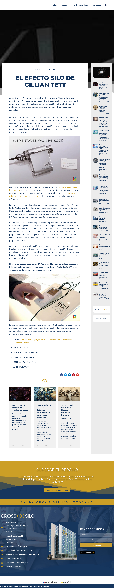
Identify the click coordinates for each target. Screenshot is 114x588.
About (66, 5)
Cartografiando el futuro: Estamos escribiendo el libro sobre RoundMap (44, 411)
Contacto (96, 5)
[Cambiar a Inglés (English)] (51, 582)
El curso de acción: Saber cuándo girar (108, 227)
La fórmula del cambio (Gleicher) (109, 274)
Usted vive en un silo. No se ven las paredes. (20, 407)
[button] (106, 5)
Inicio (55, 5)
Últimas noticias (81, 5)
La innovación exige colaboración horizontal (108, 295)
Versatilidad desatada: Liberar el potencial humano (67, 410)
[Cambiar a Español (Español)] (66, 582)
